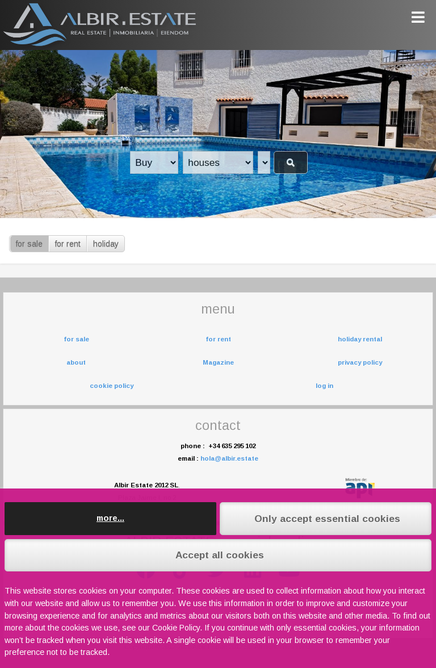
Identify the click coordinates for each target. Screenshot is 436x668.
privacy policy (360, 362)
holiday (106, 243)
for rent (68, 243)
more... (110, 518)
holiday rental (360, 339)
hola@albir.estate (229, 458)
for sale (29, 243)
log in (324, 385)
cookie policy (111, 385)
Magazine (218, 362)
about (76, 362)
